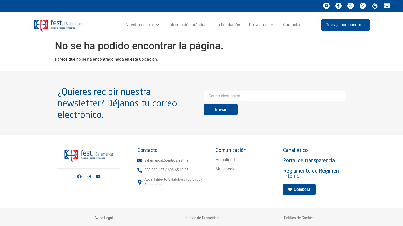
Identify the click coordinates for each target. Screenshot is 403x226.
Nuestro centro (143, 25)
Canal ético (295, 150)
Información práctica (188, 24)
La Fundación (227, 24)
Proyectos (261, 25)
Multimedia (225, 169)
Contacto (291, 24)
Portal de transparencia (309, 160)
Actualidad (225, 160)
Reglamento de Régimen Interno (311, 173)
